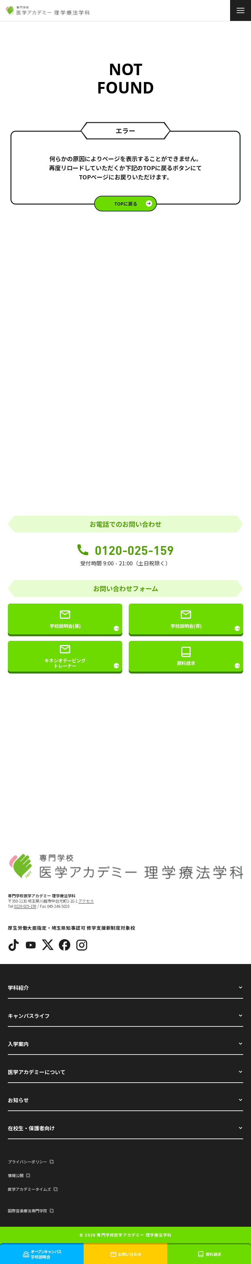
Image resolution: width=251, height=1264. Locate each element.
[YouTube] (31, 945)
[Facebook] (65, 945)
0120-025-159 (125, 549)
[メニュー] (240, 10)
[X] (48, 945)
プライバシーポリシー (31, 1161)
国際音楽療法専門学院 (31, 1210)
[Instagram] (82, 945)
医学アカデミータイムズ (33, 1189)
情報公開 (19, 1175)
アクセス (86, 901)
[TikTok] (14, 945)
